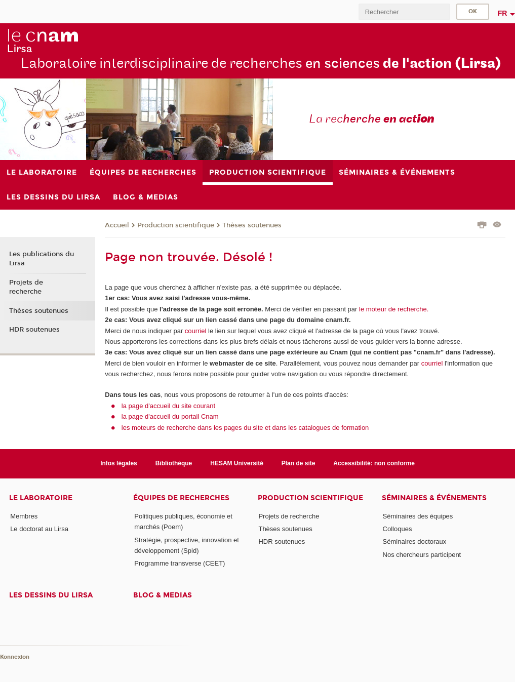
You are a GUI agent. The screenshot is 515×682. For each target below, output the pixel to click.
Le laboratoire (40, 498)
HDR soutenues (34, 330)
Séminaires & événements (434, 498)
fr (502, 13)
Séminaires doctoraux (415, 541)
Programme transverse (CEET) (179, 563)
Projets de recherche (26, 287)
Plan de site (298, 463)
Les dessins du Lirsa (51, 595)
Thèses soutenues (252, 225)
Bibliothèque (173, 463)
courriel (196, 331)
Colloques (397, 529)
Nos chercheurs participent (422, 554)
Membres (23, 516)
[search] (404, 12)
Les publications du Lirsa (41, 258)
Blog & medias (162, 595)
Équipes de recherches (181, 498)
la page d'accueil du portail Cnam (170, 416)
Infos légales (118, 463)
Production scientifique (175, 225)
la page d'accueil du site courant (168, 406)
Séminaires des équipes (418, 516)
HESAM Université (236, 463)
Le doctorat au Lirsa (39, 529)
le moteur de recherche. (392, 309)
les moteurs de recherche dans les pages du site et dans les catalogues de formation (245, 427)
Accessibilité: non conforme (374, 463)
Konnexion (14, 657)
